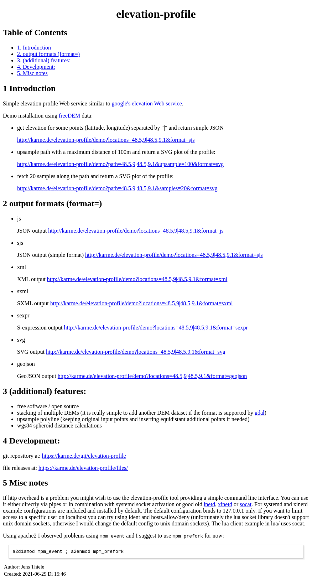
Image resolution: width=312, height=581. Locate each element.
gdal (260, 413)
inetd (209, 504)
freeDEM (69, 116)
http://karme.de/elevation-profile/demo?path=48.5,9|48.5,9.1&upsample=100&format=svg (120, 164)
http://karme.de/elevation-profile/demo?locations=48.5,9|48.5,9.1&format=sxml (141, 303)
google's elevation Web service (146, 103)
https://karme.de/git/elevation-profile (84, 456)
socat (245, 504)
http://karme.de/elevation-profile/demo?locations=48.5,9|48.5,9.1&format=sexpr (156, 328)
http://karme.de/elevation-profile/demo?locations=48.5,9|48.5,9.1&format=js (135, 231)
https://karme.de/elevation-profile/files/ (83, 468)
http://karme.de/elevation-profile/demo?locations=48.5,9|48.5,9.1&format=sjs (105, 140)
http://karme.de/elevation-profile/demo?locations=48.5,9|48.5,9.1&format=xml (137, 279)
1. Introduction (34, 48)
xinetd (225, 504)
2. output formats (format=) (48, 54)
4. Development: (36, 67)
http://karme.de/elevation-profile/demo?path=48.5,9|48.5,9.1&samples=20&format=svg (117, 188)
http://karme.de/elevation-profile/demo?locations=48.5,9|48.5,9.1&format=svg (135, 352)
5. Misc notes (32, 73)
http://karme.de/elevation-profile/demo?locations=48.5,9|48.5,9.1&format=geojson (152, 376)
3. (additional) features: (44, 60)
